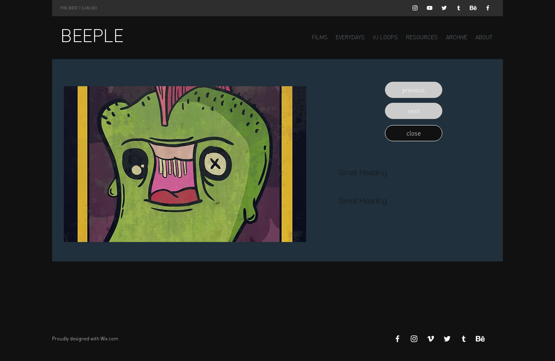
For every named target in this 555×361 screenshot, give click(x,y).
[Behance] (473, 7)
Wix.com (109, 339)
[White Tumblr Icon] (458, 7)
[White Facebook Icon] (487, 7)
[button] (413, 90)
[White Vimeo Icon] (430, 338)
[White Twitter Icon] (444, 7)
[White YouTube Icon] (429, 7)
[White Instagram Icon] (415, 7)
